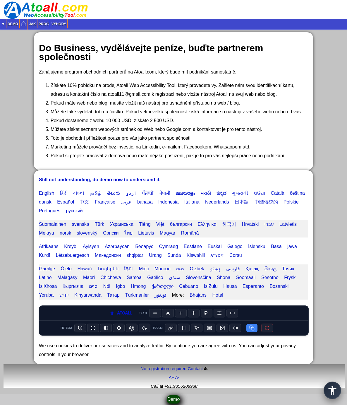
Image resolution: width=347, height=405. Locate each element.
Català (277, 193)
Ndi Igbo (114, 286)
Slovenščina (198, 277)
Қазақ (252, 268)
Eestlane (193, 246)
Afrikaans (49, 246)
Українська (121, 224)
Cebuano (188, 286)
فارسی (233, 268)
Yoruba (46, 295)
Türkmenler (137, 295)
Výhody (58, 24)
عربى (126, 201)
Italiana (192, 201)
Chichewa (110, 277)
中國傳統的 (266, 201)
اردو (131, 193)
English (46, 193)
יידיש (64, 295)
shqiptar (135, 255)
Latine (45, 277)
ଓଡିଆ (259, 193)
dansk (45, 201)
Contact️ (195, 368)
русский (74, 210)
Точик (288, 268)
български (181, 224)
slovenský (87, 232)
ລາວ (93, 286)
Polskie (291, 201)
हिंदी (64, 193)
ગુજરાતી (240, 193)
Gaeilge (47, 268)
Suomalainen (52, 224)
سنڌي (174, 277)
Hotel (217, 295)
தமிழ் (96, 193)
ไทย (128, 232)
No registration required (164, 368)
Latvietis (288, 224)
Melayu (46, 232)
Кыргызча (73, 286)
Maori (89, 277)
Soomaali (246, 277)
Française (105, 201)
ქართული (162, 286)
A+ (171, 377)
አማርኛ (217, 255)
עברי (269, 224)
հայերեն (108, 268)
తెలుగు (113, 193)
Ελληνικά (206, 224)
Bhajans (198, 295)
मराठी (206, 193)
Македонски (108, 255)
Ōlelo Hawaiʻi (76, 268)
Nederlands (217, 201)
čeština (297, 193)
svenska (80, 224)
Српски (110, 232)
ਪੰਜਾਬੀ (148, 193)
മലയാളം (185, 193)
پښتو (215, 268)
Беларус (144, 246)
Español (65, 201)
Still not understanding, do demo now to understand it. (100, 179)
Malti (144, 268)
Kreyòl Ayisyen (81, 246)
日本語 (242, 201)
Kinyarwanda (88, 295)
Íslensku (256, 246)
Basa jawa (284, 246)
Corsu (235, 255)
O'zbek (197, 268)
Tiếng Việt (151, 224)
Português (49, 210)
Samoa (134, 277)
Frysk (290, 277)
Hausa (230, 286)
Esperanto (253, 286)
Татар (113, 295)
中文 (84, 201)
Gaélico (155, 277)
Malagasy (67, 277)
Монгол (162, 268)
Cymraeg (168, 246)
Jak (32, 24)
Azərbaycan (117, 246)
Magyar (167, 232)
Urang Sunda (165, 255)
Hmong (138, 286)
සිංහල (270, 268)
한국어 (229, 224)
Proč (44, 24)
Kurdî (44, 255)
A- (177, 377)
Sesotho (270, 277)
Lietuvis (146, 232)
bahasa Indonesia (157, 201)
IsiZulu (211, 286)
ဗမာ (180, 268)
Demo (13, 24)
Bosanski (278, 286)
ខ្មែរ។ (128, 268)
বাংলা (78, 193)
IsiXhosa (48, 286)
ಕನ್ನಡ (221, 193)
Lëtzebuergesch (72, 255)
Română (190, 232)
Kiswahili (196, 255)
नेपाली (164, 193)
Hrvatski (250, 224)
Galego (235, 246)
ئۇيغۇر (160, 295)
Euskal (214, 246)
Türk (99, 224)
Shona (223, 277)
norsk (65, 232)
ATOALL (120, 313)
